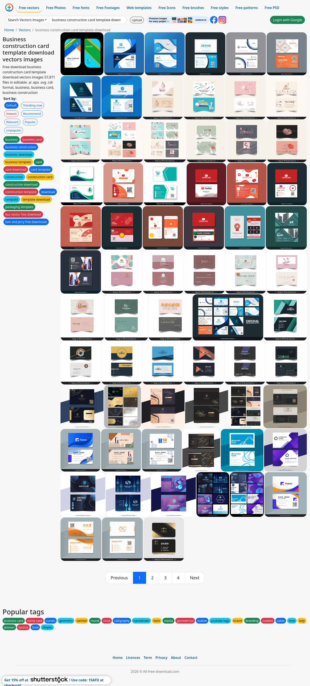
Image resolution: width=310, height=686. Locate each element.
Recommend (32, 114)
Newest (11, 114)
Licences (133, 657)
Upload (137, 20)
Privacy (161, 657)
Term (147, 657)
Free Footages (108, 7)
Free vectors (29, 7)
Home (9, 30)
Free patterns (246, 7)
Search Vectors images (26, 20)
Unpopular (13, 130)
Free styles (220, 7)
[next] (195, 578)
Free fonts (81, 7)
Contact (191, 657)
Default (11, 105)
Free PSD (272, 7)
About (176, 657)
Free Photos (56, 7)
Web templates (139, 7)
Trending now (32, 105)
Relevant (12, 122)
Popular (30, 122)
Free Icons (167, 7)
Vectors (25, 30)
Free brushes (193, 7)
